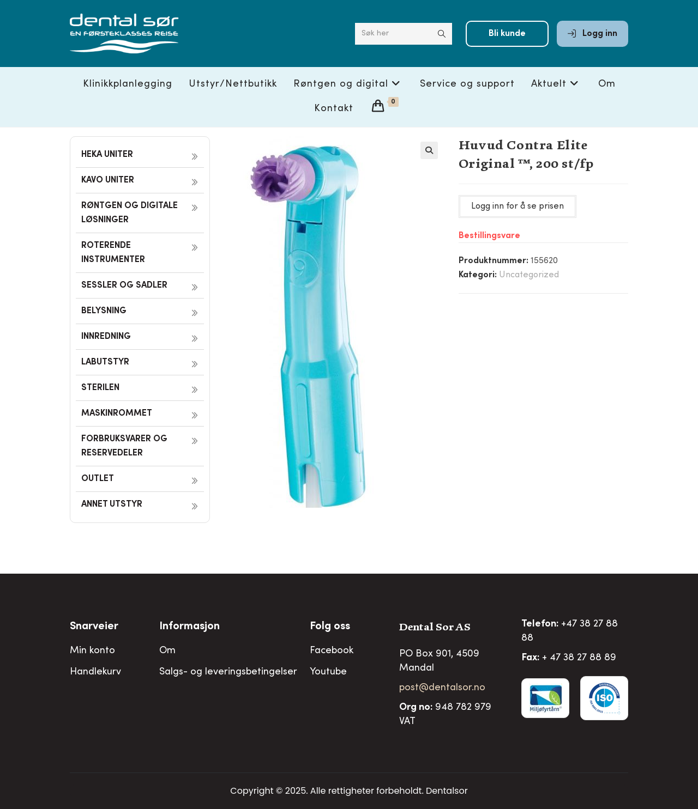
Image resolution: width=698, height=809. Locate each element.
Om (167, 651)
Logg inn (592, 33)
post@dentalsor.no (442, 688)
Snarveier (94, 627)
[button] (429, 150)
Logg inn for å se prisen (517, 206)
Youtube (328, 672)
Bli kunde (507, 33)
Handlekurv (95, 672)
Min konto (92, 651)
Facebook (331, 651)
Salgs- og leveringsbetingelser (228, 672)
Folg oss (330, 627)
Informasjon (189, 627)
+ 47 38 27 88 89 (579, 658)
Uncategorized (529, 275)
